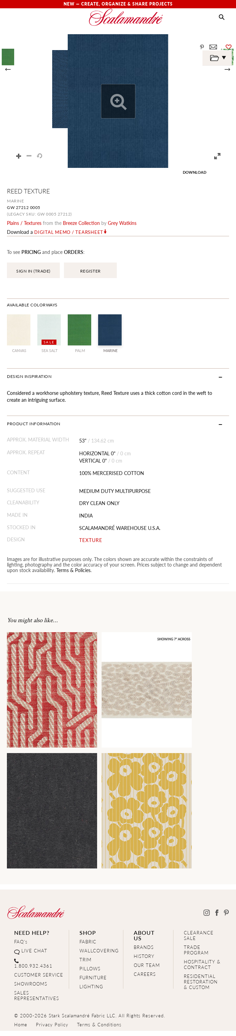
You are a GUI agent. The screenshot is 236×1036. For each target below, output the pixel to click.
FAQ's (21, 941)
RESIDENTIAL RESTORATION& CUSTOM (201, 981)
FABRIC (87, 941)
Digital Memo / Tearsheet (68, 232)
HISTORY (144, 956)
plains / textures (24, 222)
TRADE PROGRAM (196, 950)
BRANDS (144, 947)
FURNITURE (93, 977)
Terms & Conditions (99, 1024)
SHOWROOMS (30, 983)
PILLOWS (90, 968)
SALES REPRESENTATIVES (36, 995)
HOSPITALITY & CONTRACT (202, 964)
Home (20, 1024)
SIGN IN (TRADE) (33, 271)
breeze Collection (81, 222)
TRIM (85, 959)
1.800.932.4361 (33, 965)
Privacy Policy (52, 1024)
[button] (222, 17)
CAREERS (145, 974)
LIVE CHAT (34, 950)
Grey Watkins (122, 222)
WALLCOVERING (99, 950)
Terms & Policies (73, 570)
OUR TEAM (147, 965)
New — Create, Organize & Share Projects (118, 4)
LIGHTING (91, 986)
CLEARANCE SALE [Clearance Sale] (199, 935)
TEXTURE (90, 540)
